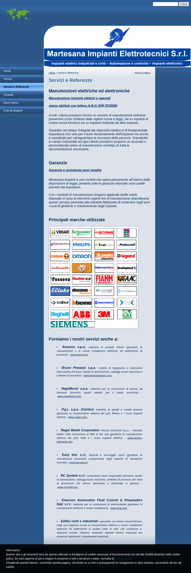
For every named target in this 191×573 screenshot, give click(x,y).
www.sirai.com (118, 508)
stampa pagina (142, 73)
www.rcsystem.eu (67, 487)
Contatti (8, 94)
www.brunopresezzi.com (98, 375)
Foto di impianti (13, 110)
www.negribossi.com (69, 396)
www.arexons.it (79, 354)
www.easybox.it (78, 462)
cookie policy (123, 558)
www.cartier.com (77, 417)
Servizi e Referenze (16, 86)
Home (7, 71)
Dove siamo (11, 102)
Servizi (8, 78)
